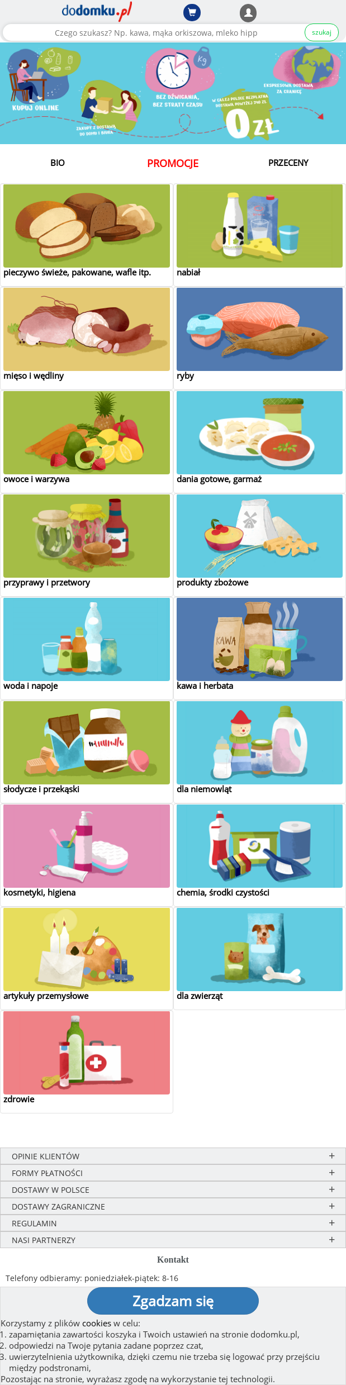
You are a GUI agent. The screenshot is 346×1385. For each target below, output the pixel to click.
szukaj (321, 32)
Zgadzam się (173, 1300)
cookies (96, 1323)
